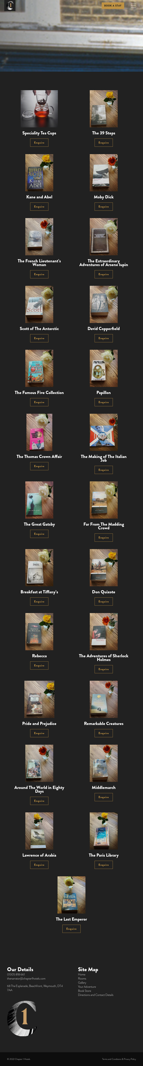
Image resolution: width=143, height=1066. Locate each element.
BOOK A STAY (113, 5)
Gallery (82, 983)
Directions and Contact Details (95, 995)
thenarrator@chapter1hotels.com (26, 979)
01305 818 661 (16, 974)
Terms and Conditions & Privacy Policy (119, 1059)
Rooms (82, 979)
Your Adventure (87, 987)
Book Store (84, 991)
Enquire (39, 143)
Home (81, 974)
